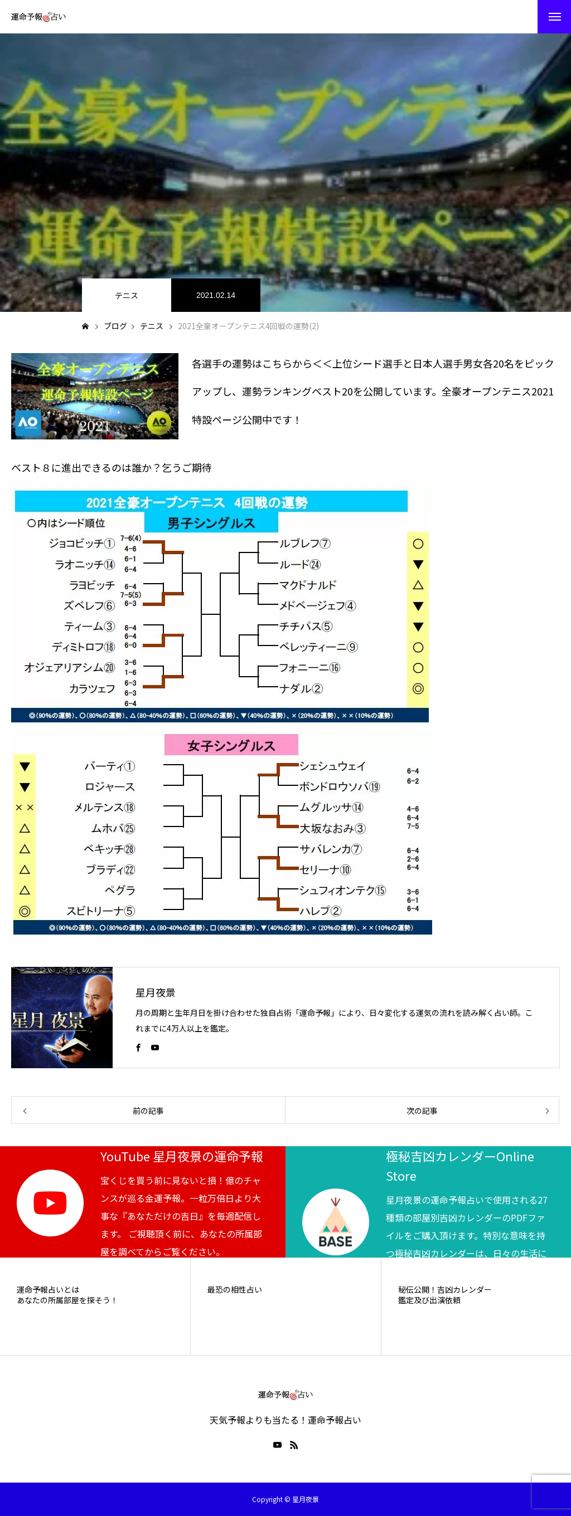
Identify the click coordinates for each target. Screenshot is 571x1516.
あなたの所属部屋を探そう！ (67, 1300)
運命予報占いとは (48, 1289)
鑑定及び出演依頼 (429, 1300)
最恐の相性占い (234, 1289)
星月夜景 (156, 991)
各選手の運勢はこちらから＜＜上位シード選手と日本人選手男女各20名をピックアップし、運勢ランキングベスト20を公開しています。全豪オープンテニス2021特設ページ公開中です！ (373, 391)
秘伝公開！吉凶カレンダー (445, 1289)
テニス (126, 295)
